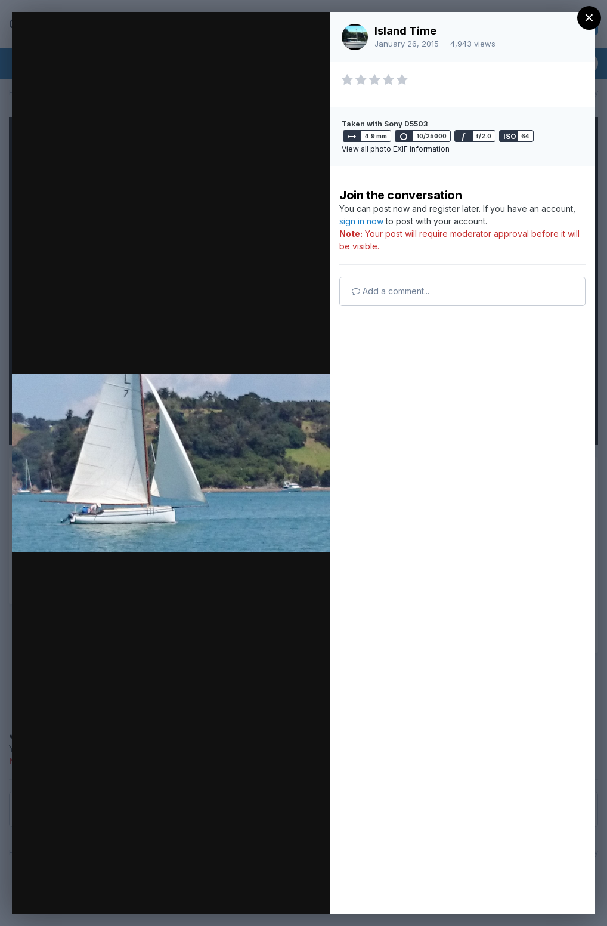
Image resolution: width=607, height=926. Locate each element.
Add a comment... (390, 291)
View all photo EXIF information (396, 148)
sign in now (361, 221)
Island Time (405, 30)
